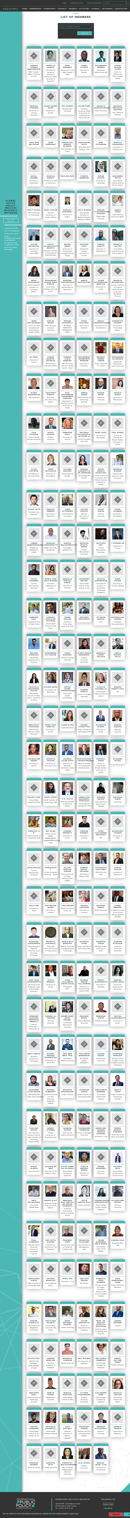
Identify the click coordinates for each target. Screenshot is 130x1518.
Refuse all (116, 1514)
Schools (62, 9)
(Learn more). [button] (74, 1513)
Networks (107, 9)
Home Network (11, 228)
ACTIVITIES (84, 9)
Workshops (49, 9)
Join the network (10, 220)
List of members (11, 231)
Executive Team (11, 233)
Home (24, 9)
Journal (96, 9)
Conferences (35, 9)
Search (84, 33)
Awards (72, 9)
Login (64, 3)
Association (121, 9)
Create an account (76, 3)
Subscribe (108, 1504)
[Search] (114, 3)
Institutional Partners (10, 248)
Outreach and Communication (11, 244)
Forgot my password (94, 3)
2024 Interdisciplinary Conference (12, 238)
